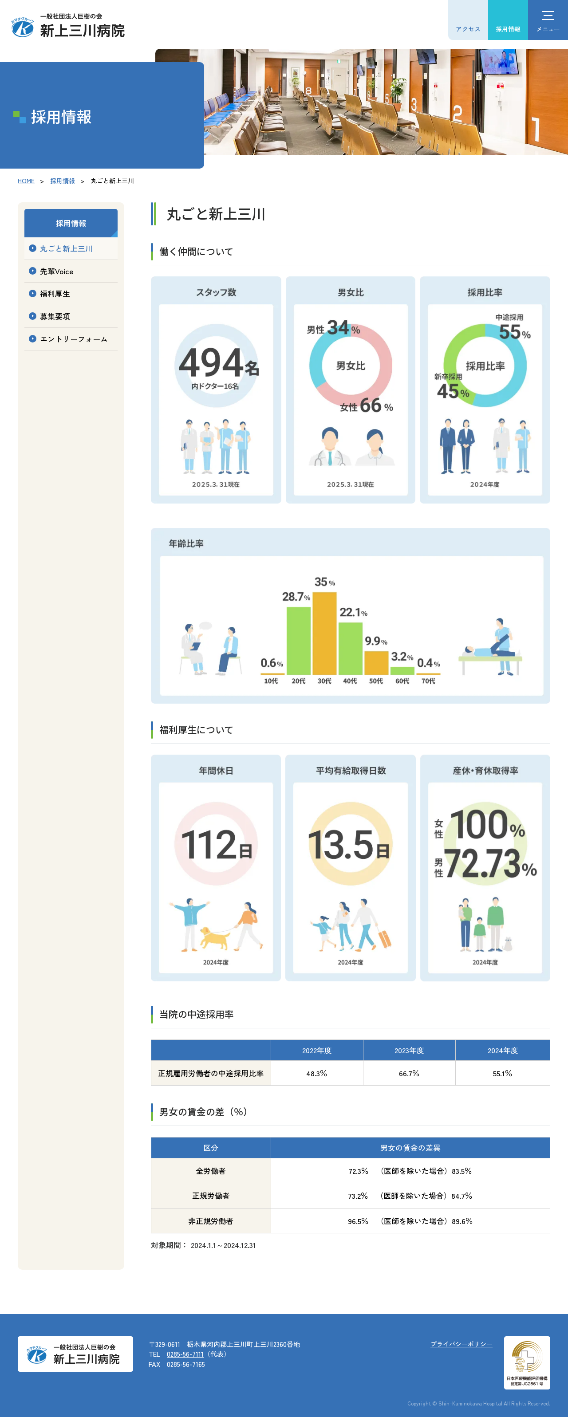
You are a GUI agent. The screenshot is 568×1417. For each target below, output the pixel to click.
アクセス (468, 28)
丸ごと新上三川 (66, 248)
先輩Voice (56, 270)
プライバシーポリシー (461, 1343)
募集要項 (55, 316)
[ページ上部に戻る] (552, 1401)
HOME (26, 180)
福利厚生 (55, 293)
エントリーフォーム (74, 338)
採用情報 (508, 28)
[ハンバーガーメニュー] (548, 20)
